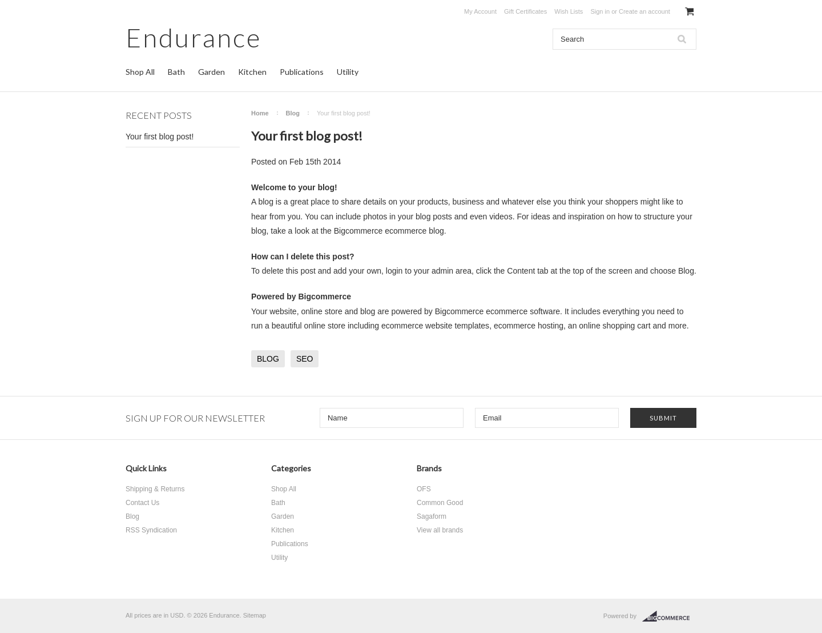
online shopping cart (614, 325)
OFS (424, 489)
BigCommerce (669, 616)
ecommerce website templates (435, 325)
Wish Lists (568, 11)
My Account (480, 11)
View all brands (440, 530)
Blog (293, 113)
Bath (176, 72)
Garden (211, 72)
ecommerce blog (414, 230)
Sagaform (431, 516)
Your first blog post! (160, 136)
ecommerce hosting (528, 325)
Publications (302, 72)
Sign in (600, 11)
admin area (452, 270)
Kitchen (252, 72)
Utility (347, 72)
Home (260, 113)
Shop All (140, 72)
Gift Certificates (525, 11)
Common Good (440, 503)
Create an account (644, 11)
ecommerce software (523, 311)
